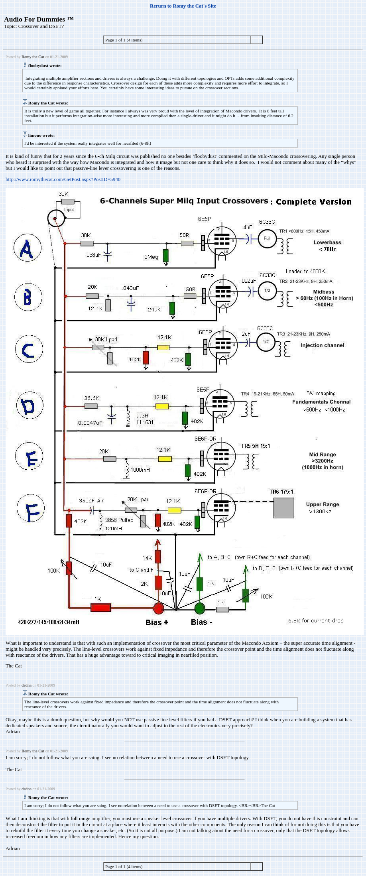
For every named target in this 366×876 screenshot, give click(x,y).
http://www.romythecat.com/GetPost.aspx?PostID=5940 (63, 179)
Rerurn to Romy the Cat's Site (183, 6)
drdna (26, 685)
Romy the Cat (33, 57)
